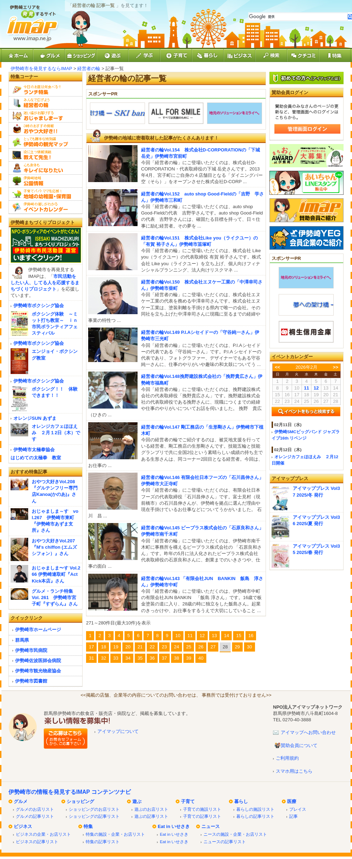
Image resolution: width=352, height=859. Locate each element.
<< (277, 367)
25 (188, 646)
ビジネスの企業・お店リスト (43, 834)
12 (202, 635)
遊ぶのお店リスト (151, 809)
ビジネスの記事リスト (37, 841)
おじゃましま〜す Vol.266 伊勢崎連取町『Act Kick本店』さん (56, 574)
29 (237, 646)
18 (103, 646)
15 (238, 635)
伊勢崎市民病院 (31, 650)
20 (127, 646)
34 (127, 658)
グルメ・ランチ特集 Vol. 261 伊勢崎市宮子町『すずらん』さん (55, 597)
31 (91, 658)
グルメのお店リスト (35, 809)
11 (190, 635)
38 (176, 658)
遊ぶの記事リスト (151, 816)
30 (249, 646)
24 (176, 646)
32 (103, 658)
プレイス (297, 809)
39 (188, 658)
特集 (88, 826)
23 (164, 646)
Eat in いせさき (174, 826)
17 (91, 646)
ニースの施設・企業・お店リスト (235, 834)
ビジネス (23, 826)
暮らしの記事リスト (255, 816)
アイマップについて (118, 731)
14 (226, 635)
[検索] (298, 16)
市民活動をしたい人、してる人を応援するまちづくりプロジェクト (45, 283)
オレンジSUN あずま (34, 418)
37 (164, 658)
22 (152, 646)
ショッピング (80, 801)
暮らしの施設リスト (255, 809)
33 (115, 658)
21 (140, 646)
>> (335, 367)
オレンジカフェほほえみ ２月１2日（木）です (56, 433)
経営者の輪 (88, 68)
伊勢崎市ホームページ (38, 629)
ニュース (210, 826)
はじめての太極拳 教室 (36, 457)
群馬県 (22, 640)
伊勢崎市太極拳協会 (34, 449)
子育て (188, 801)
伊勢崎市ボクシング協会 (38, 305)
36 (152, 658)
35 (140, 658)
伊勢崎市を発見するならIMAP (41, 68)
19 (115, 646)
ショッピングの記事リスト (94, 816)
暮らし (241, 801)
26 (200, 646)
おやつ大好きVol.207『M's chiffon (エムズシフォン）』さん (54, 547)
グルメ (21, 801)
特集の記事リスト (103, 841)
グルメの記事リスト (35, 816)
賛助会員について (299, 745)
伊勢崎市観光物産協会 (38, 670)
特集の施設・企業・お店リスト (115, 834)
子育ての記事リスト (202, 816)
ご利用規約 (287, 758)
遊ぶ (136, 801)
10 (177, 635)
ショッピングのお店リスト (94, 809)
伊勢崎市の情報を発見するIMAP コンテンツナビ (69, 792)
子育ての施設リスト (202, 809)
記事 (293, 816)
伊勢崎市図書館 (31, 681)
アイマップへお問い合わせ (308, 732)
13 (214, 635)
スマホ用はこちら (294, 771)
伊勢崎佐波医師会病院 (38, 660)
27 (213, 646)
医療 (291, 801)
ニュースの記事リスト (225, 841)
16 (250, 635)
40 (200, 658)
